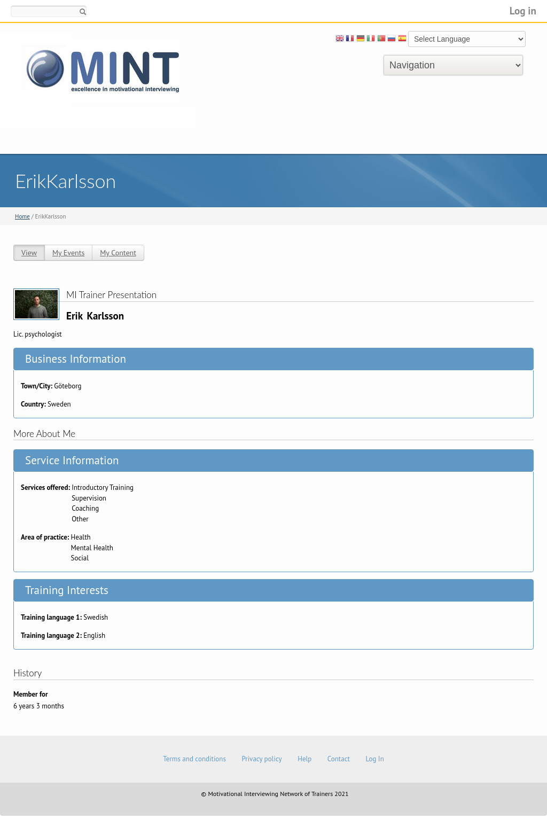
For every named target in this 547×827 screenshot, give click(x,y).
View (29, 253)
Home (22, 216)
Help (304, 758)
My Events (68, 253)
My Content (118, 253)
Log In (374, 758)
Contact (338, 758)
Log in (523, 10)
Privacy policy (261, 758)
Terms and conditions (194, 758)
